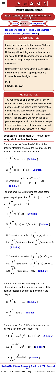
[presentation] (39, 151)
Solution (32, 159)
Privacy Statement (21, 366)
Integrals (29, 15)
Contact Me (7, 366)
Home (8, 15)
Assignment (37, 23)
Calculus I (18, 15)
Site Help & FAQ (38, 366)
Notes (15, 23)
